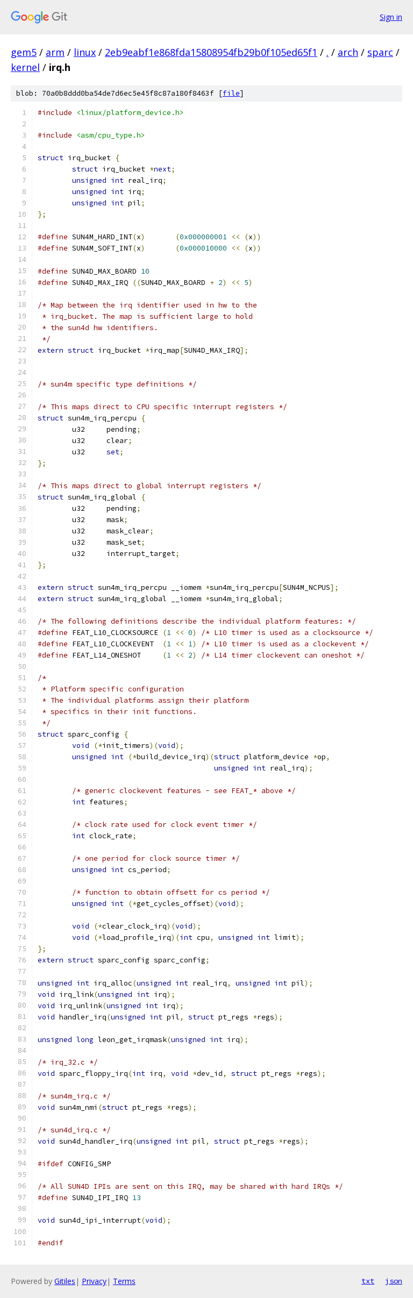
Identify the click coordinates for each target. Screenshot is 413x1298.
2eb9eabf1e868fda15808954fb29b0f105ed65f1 (211, 52)
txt (367, 1281)
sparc (380, 52)
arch (348, 52)
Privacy (94, 1281)
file (231, 93)
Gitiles (64, 1281)
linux (85, 52)
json (393, 1281)
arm (55, 52)
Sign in (391, 17)
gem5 (24, 52)
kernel (25, 67)
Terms (124, 1281)
